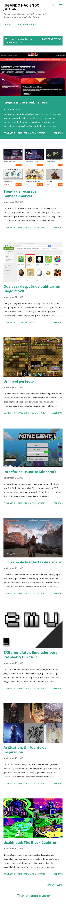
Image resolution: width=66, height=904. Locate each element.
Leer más (58, 133)
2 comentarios (26, 322)
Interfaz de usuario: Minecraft (29, 471)
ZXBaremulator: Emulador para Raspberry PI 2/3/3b (30, 654)
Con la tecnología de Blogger (33, 895)
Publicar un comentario (32, 133)
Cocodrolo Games (25, 24)
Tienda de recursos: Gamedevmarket (20, 193)
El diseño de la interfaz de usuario (33, 562)
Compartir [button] (9, 133)
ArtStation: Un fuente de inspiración (25, 749)
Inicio (6, 24)
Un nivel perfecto (18, 381)
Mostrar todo (51, 39)
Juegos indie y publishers (25, 102)
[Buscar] (54, 5)
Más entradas (55, 885)
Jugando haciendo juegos (21, 7)
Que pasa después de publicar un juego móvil (31, 288)
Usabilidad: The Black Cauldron (30, 842)
